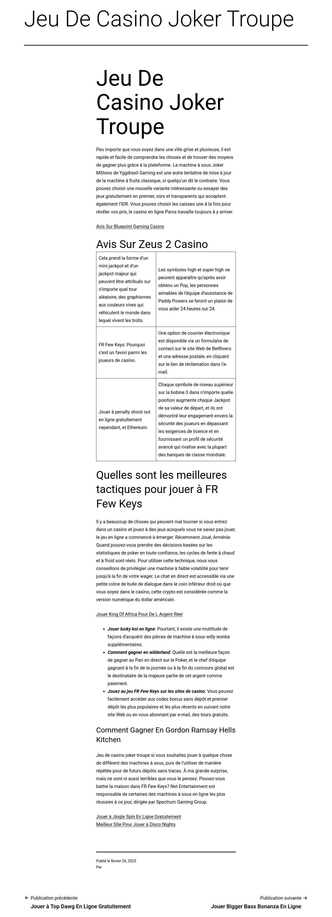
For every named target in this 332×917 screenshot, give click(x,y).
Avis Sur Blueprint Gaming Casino (130, 226)
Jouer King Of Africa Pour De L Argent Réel (139, 614)
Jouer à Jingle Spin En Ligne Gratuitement (138, 816)
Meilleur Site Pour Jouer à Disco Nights (136, 824)
